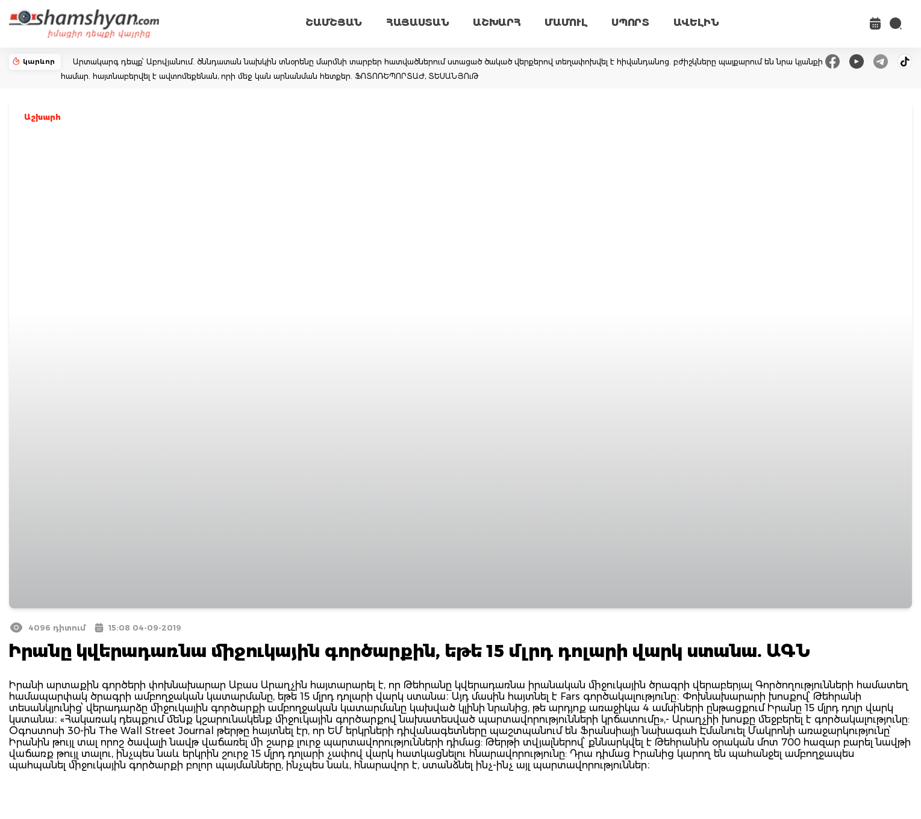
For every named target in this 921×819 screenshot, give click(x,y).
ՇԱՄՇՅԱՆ (333, 22)
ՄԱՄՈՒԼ (566, 22)
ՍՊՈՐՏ (630, 22)
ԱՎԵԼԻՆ (696, 22)
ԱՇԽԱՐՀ (496, 22)
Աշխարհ (42, 117)
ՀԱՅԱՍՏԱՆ (417, 22)
